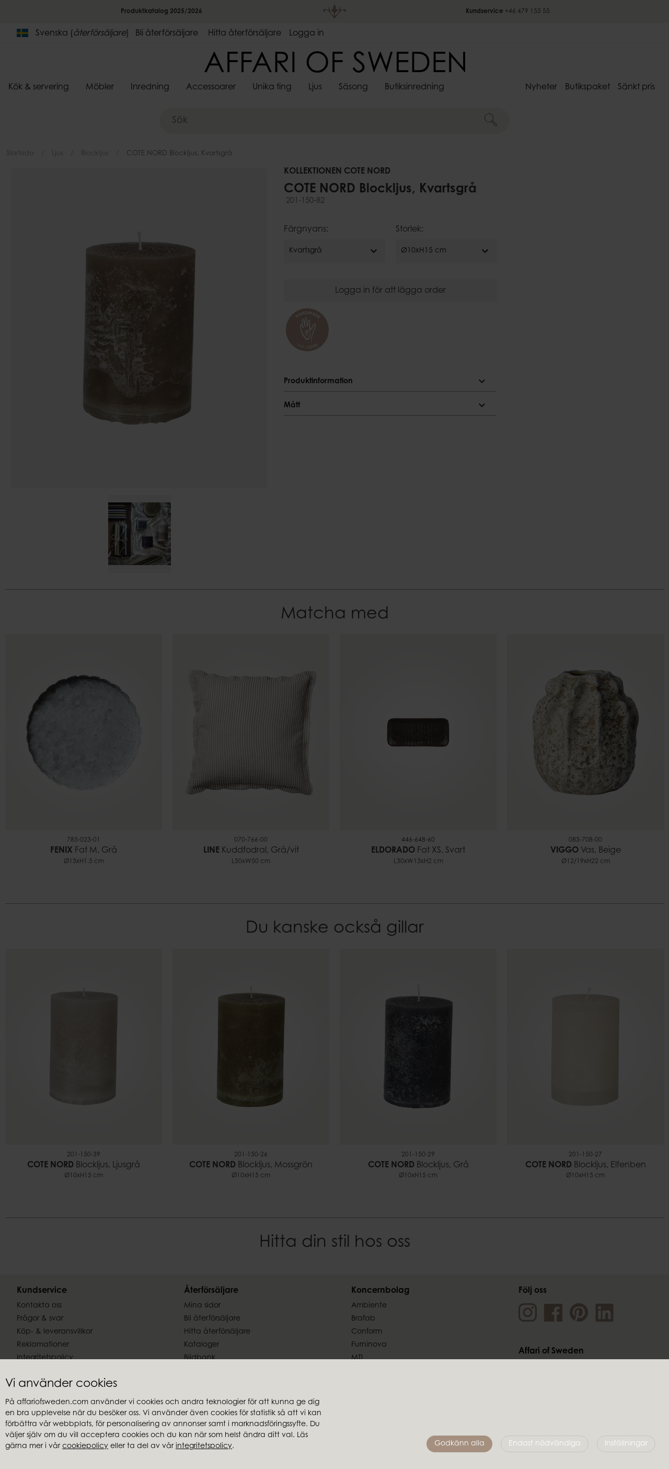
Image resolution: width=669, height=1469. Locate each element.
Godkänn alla (459, 1444)
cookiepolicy (85, 1446)
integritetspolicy (204, 1446)
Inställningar (626, 1444)
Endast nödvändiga (545, 1444)
